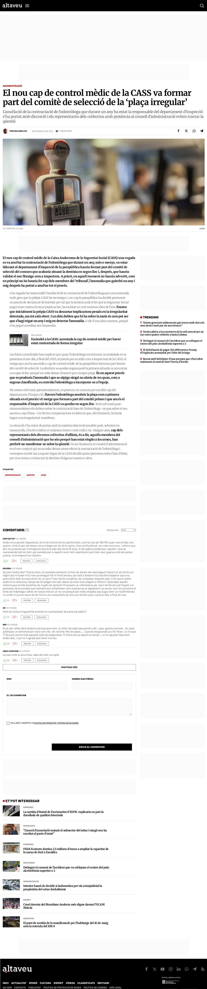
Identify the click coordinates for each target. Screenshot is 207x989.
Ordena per (112, 530)
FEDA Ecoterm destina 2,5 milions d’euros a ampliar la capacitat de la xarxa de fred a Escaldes (66, 843)
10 (8, 600)
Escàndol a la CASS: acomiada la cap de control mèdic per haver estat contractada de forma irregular (76, 341)
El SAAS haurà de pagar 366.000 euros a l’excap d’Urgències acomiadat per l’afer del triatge (168, 351)
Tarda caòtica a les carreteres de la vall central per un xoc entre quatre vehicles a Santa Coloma (172, 333)
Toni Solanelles (18, 131)
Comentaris (65, 131)
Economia (28, 837)
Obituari (103, 976)
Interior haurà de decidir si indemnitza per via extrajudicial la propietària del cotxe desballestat (62, 880)
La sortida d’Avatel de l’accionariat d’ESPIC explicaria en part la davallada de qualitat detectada (63, 806)
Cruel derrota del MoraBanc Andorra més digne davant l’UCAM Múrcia (63, 899)
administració (13, 475)
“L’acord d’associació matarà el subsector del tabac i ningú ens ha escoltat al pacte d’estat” (65, 825)
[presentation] (33, 737)
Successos (29, 856)
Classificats (86, 976)
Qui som (7, 980)
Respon (26, 561)
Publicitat (34, 980)
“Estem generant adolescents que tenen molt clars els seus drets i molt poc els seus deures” (172, 324)
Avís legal (115, 980)
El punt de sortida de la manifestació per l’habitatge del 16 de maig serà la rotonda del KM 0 (65, 917)
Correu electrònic (83, 679)
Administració (12, 86)
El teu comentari (16, 695)
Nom (9, 679)
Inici (6, 976)
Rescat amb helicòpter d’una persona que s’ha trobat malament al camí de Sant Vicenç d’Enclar (171, 360)
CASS (43, 475)
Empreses (28, 800)
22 (8, 644)
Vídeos (70, 976)
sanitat (31, 475)
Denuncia (41, 561)
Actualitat (18, 976)
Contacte (20, 980)
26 (8, 660)
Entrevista (29, 819)
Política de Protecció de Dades (62, 980)
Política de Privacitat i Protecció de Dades (56, 723)
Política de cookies (95, 980)
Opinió (33, 976)
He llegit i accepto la (42, 723)
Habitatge (28, 911)
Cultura (45, 976)
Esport (27, 893)
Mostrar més (69, 667)
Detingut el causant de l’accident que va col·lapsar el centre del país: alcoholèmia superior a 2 (66, 862)
